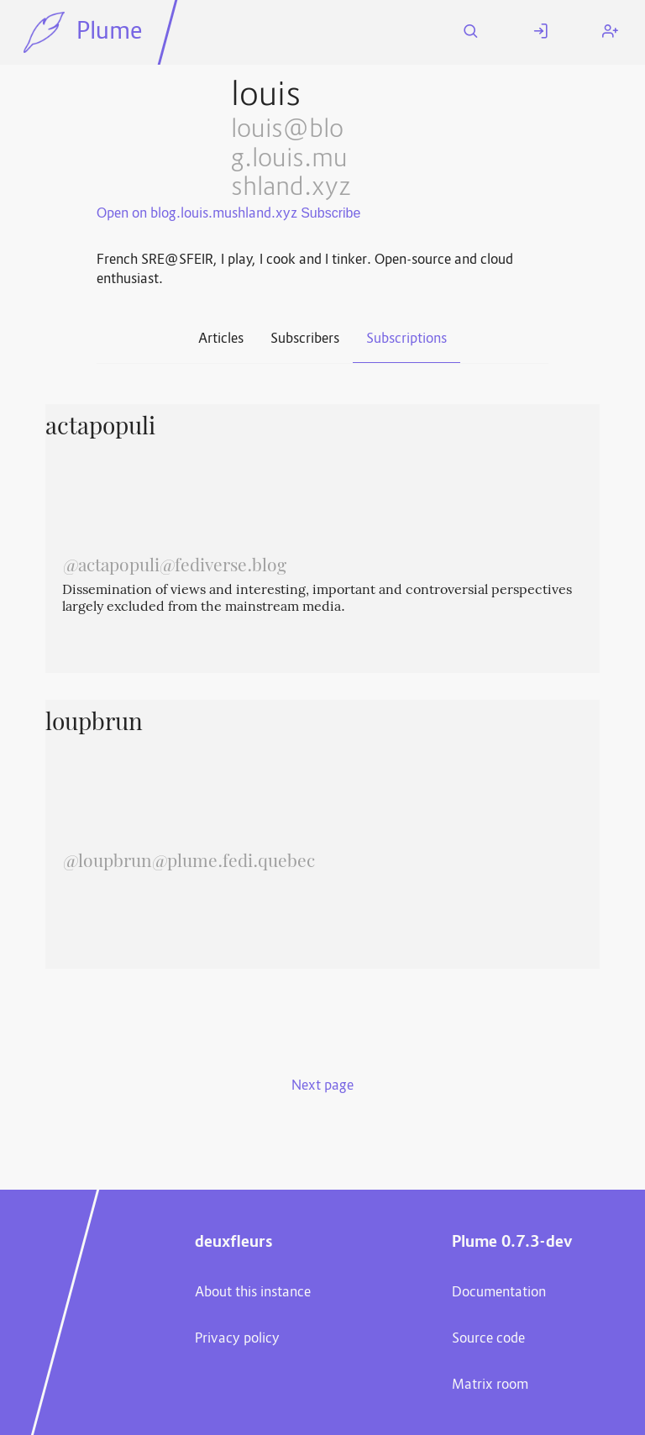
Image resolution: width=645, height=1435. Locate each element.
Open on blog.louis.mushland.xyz (197, 214)
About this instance (253, 1293)
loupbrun (94, 724)
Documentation (499, 1293)
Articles (221, 339)
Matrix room (490, 1385)
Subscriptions (406, 339)
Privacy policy (237, 1339)
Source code (488, 1339)
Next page (322, 1086)
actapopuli (100, 428)
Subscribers (304, 339)
